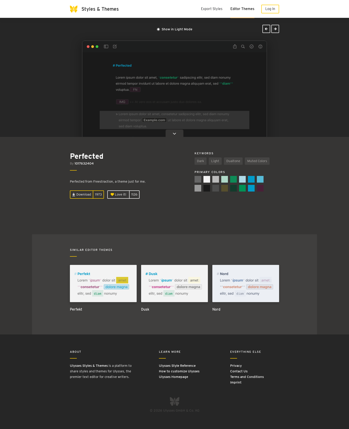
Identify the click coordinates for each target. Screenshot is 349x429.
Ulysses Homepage (173, 377)
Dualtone (233, 161)
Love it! (118, 194)
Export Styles (211, 9)
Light (215, 161)
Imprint (235, 382)
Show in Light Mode (174, 29)
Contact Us (239, 371)
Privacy (236, 366)
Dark (200, 161)
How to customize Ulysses (179, 371)
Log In (270, 9)
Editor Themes (242, 9)
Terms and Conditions (247, 377)
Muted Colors (257, 161)
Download (81, 194)
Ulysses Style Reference (177, 366)
